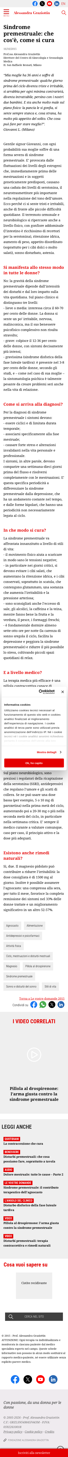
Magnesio (11, 966)
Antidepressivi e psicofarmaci (22, 935)
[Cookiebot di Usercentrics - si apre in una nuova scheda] (40, 692)
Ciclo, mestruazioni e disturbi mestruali (28, 956)
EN (63, 3)
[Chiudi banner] (62, 691)
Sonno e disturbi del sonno (21, 986)
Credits (49, 1432)
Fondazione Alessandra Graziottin (28, 1440)
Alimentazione (35, 925)
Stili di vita (50, 986)
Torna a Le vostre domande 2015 (42, 999)
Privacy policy (12, 1432)
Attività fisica (13, 946)
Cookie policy (33, 1432)
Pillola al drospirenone (37, 966)
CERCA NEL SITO (34, 1316)
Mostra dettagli (46, 752)
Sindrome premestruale (19, 976)
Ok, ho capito (34, 762)
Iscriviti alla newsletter (34, 1453)
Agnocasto (12, 925)
